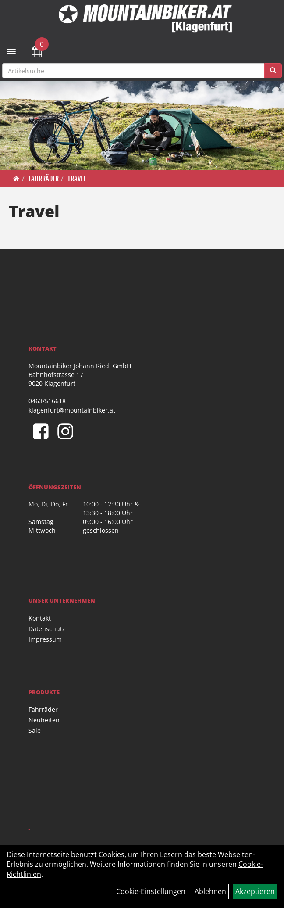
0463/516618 (47, 401)
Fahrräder (43, 178)
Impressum (45, 639)
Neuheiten (44, 720)
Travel (76, 178)
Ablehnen (210, 891)
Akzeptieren (255, 891)
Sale (34, 730)
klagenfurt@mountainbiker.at (71, 410)
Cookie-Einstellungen (150, 891)
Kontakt (39, 618)
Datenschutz (46, 628)
